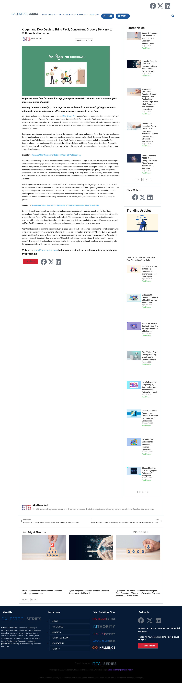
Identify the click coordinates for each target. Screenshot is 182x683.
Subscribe (107, 16)
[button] (172, 16)
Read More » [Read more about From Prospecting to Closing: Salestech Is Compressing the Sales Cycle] (146, 281)
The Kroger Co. (69, 116)
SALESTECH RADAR (67, 15)
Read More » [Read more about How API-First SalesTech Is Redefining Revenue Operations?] (146, 454)
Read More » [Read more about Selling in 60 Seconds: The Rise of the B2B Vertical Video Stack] (146, 307)
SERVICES (94, 15)
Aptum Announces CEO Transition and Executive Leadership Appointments (149, 38)
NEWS (44, 15)
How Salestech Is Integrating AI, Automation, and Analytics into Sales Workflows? (149, 387)
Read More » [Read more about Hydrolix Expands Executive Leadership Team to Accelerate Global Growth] (146, 76)
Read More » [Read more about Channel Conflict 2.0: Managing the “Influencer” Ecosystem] (146, 480)
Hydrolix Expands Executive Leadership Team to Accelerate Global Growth (149, 66)
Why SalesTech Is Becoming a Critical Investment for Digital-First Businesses (150, 416)
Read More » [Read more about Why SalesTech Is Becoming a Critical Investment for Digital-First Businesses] (146, 425)
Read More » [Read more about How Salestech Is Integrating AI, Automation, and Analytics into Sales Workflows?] (146, 397)
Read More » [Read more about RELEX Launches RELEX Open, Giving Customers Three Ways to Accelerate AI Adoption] (146, 173)
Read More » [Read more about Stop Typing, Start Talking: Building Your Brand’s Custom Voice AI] (146, 364)
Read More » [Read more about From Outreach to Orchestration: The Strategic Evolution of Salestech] (146, 336)
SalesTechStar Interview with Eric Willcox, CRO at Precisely (56, 155)
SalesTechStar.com (9, 628)
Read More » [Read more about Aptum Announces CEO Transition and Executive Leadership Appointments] (146, 48)
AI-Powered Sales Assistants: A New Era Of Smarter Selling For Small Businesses (65, 205)
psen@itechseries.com (46, 250)
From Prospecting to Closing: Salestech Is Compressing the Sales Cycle (149, 271)
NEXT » (34, 599)
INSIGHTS (52, 15)
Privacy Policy (127, 670)
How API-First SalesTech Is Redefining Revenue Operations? (148, 444)
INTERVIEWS (82, 15)
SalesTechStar (114, 670)
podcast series (7, 644)
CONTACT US (123, 16)
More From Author (140, 532)
